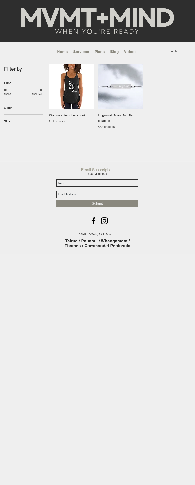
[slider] (5, 90)
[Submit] (97, 203)
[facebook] (93, 220)
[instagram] (104, 220)
